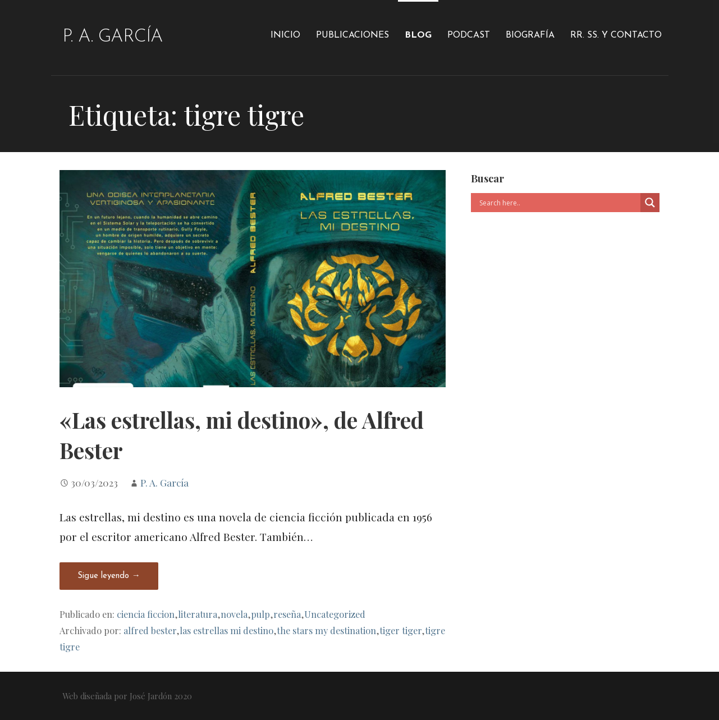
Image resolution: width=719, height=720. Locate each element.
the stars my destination (326, 630)
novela (234, 614)
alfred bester (149, 630)
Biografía (530, 35)
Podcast (468, 35)
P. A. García (112, 37)
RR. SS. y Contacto (616, 35)
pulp (260, 614)
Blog (418, 35)
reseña (287, 614)
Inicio (285, 35)
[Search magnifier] (650, 202)
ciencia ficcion (146, 614)
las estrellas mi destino (226, 630)
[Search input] (558, 202)
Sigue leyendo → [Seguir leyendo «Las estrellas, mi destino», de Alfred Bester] (108, 576)
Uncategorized (334, 614)
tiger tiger (400, 630)
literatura (197, 614)
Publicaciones (352, 35)
